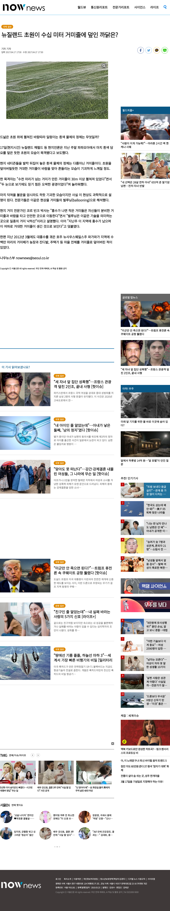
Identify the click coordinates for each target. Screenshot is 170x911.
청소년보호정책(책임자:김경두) (112, 878)
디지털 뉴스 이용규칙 (136, 878)
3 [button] (59, 846)
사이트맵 (151, 878)
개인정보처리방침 (90, 878)
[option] (55, 777)
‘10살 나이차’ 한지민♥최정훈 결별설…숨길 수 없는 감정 (24, 818)
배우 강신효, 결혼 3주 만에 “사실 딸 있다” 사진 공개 (92, 789)
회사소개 (67, 878)
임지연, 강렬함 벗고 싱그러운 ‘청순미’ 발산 (24, 833)
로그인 (58, 878)
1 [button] (55, 846)
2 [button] (57, 846)
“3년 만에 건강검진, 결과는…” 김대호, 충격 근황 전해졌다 (103, 835)
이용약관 (77, 878)
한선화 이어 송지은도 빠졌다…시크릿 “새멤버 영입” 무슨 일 (53, 789)
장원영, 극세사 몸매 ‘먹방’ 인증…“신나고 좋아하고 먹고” (102, 818)
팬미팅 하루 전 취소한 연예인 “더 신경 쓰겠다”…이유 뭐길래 (63, 818)
